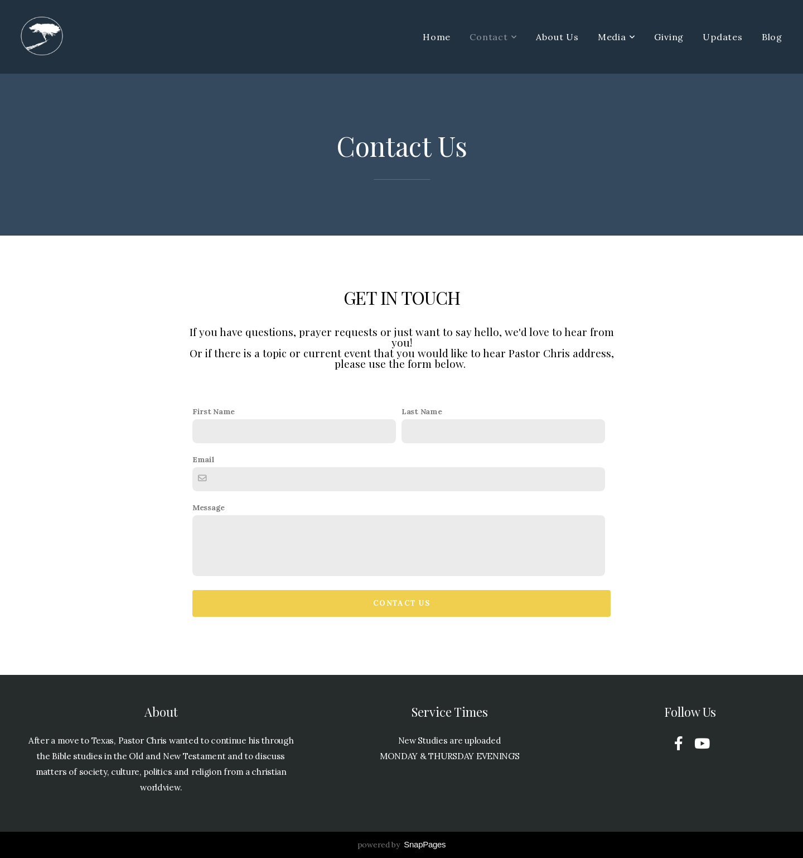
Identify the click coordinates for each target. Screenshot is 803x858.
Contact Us (401, 603)
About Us (557, 36)
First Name (213, 411)
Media (617, 36)
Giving (669, 36)
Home (437, 36)
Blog (772, 36)
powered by (401, 845)
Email (203, 459)
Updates (723, 36)
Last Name (422, 411)
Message (208, 507)
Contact (493, 36)
